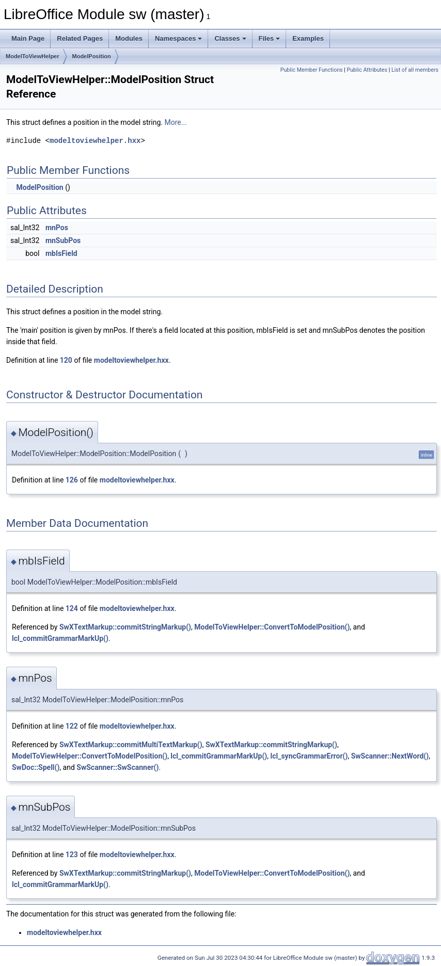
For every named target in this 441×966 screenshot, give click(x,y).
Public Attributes (366, 70)
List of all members (414, 70)
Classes (230, 38)
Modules (129, 38)
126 (72, 480)
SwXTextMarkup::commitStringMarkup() (125, 627)
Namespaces (178, 38)
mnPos (56, 227)
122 (72, 726)
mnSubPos (63, 240)
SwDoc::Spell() (35, 767)
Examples (308, 38)
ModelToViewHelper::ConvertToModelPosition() (272, 627)
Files (269, 38)
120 (66, 360)
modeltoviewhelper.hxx (95, 141)
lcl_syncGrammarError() (309, 756)
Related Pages (80, 38)
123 (72, 854)
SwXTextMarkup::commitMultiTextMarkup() (130, 744)
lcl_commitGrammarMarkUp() (60, 638)
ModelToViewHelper (32, 56)
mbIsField (61, 253)
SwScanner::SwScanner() (117, 767)
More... (175, 122)
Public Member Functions (311, 70)
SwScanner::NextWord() (390, 756)
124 (72, 608)
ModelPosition (91, 56)
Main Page (27, 38)
